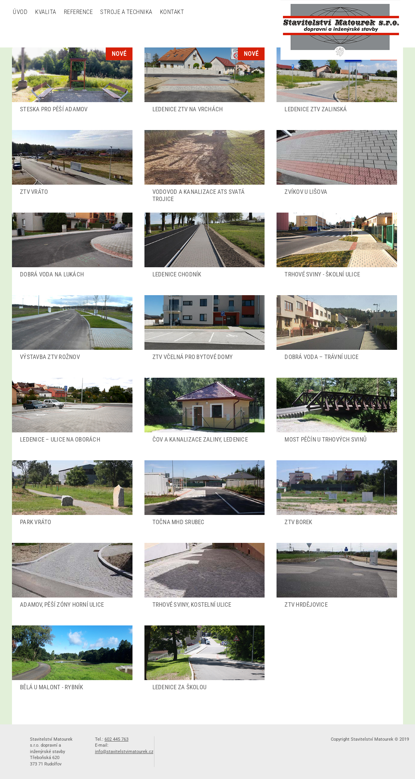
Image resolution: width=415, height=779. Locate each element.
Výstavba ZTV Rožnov (50, 357)
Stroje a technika (126, 12)
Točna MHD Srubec (178, 522)
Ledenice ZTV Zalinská (316, 109)
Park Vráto (35, 522)
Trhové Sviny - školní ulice (322, 274)
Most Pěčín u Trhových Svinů (325, 439)
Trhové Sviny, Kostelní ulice (191, 604)
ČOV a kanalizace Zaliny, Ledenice (200, 439)
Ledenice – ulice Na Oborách (60, 439)
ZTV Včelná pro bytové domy (192, 357)
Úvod (20, 12)
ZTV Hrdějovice (306, 604)
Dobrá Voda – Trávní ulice (321, 357)
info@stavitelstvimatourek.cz (124, 751)
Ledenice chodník (177, 274)
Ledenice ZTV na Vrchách (187, 109)
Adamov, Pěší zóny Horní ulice (62, 604)
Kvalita (45, 12)
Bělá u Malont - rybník (51, 687)
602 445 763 (116, 739)
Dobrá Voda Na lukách (52, 274)
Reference (78, 12)
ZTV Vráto (34, 191)
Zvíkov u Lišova (306, 191)
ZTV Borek (298, 522)
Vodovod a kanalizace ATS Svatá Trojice (198, 195)
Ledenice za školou (179, 687)
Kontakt (172, 12)
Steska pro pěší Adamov (54, 109)
